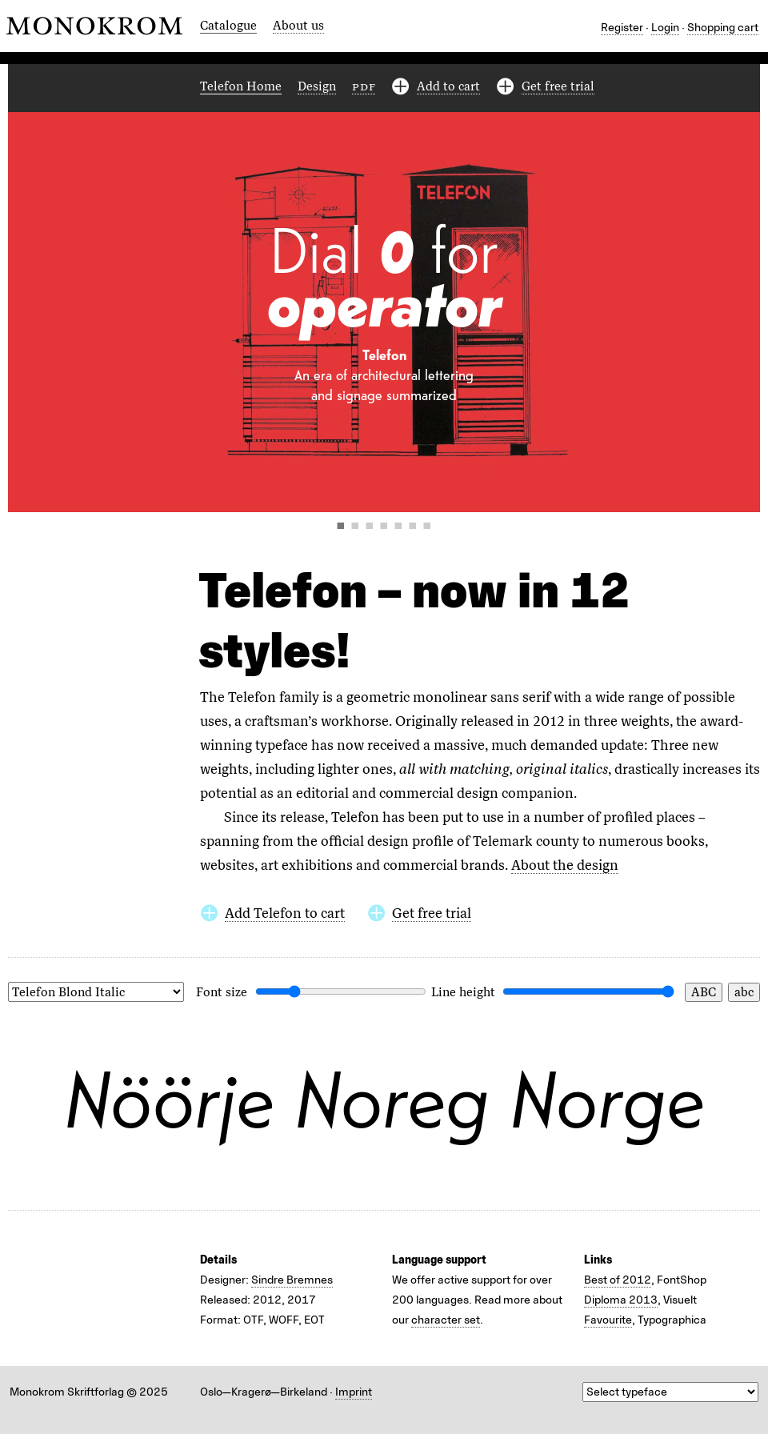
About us (298, 25)
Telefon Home (241, 86)
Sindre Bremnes (292, 1280)
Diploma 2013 (621, 1300)
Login (665, 27)
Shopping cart (722, 27)
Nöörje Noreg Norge (384, 1099)
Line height (463, 992)
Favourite (608, 1320)
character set (445, 1320)
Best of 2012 (617, 1280)
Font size (221, 992)
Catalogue (228, 25)
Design (317, 86)
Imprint (353, 1392)
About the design (564, 865)
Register (622, 27)
